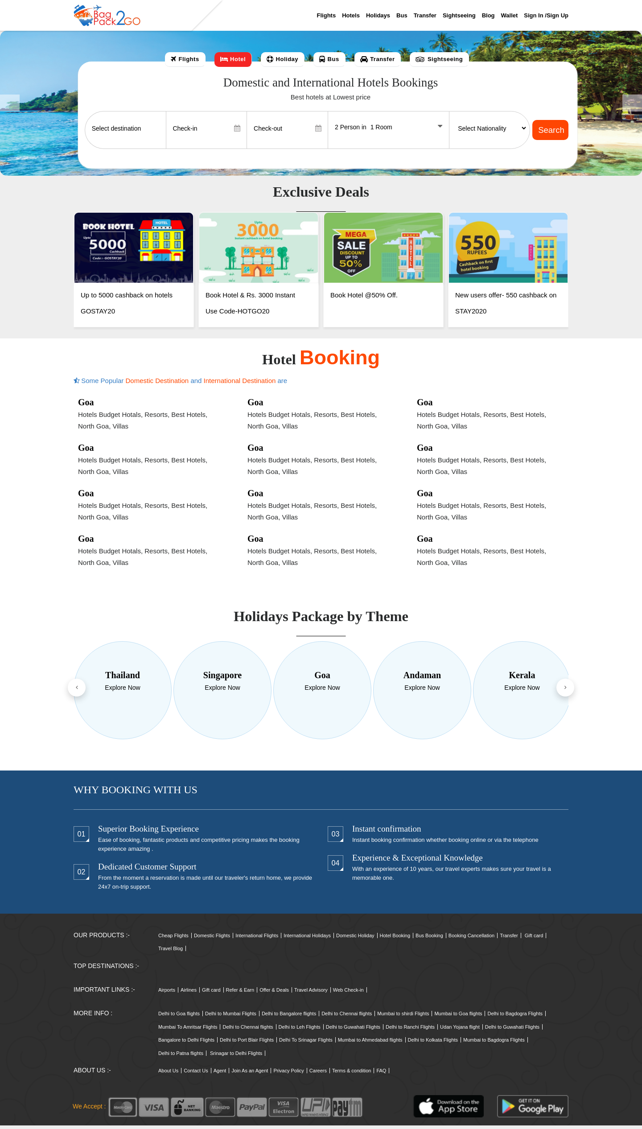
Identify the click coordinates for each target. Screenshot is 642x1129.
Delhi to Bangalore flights (289, 1017)
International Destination (241, 384)
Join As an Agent (249, 1074)
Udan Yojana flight (460, 1031)
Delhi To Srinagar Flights (306, 1044)
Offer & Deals (274, 994)
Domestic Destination (157, 384)
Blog (488, 15)
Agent (220, 1074)
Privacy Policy (288, 1074)
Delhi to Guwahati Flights (353, 1031)
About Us (168, 1074)
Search (551, 130)
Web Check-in (348, 994)
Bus (401, 15)
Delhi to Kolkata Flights (433, 1044)
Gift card (534, 939)
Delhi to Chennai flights (346, 1017)
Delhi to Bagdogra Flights (515, 1017)
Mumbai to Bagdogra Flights (494, 1044)
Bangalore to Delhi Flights (186, 1044)
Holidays (378, 15)
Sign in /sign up (546, 15)
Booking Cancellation (471, 939)
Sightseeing (459, 15)
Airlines (189, 994)
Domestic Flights (212, 939)
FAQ (381, 1074)
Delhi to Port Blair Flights (247, 1044)
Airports (166, 994)
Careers (318, 1074)
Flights (326, 15)
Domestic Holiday (355, 939)
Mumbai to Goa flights (458, 1017)
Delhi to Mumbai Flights (230, 1017)
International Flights (256, 939)
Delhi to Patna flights (180, 1057)
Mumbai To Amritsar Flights (187, 1031)
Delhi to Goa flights (179, 1017)
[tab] (185, 59)
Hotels (351, 15)
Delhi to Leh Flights (300, 1031)
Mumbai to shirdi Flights (403, 1017)
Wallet (509, 15)
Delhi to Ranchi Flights (410, 1031)
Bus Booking (429, 939)
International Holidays (307, 939)
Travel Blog (170, 952)
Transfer (425, 15)
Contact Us (196, 1074)
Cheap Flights (173, 939)
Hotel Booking (395, 939)
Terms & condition (351, 1074)
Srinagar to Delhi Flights (236, 1057)
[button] (10, 103)
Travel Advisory (311, 994)
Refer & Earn (240, 994)
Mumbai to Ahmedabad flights (370, 1044)
